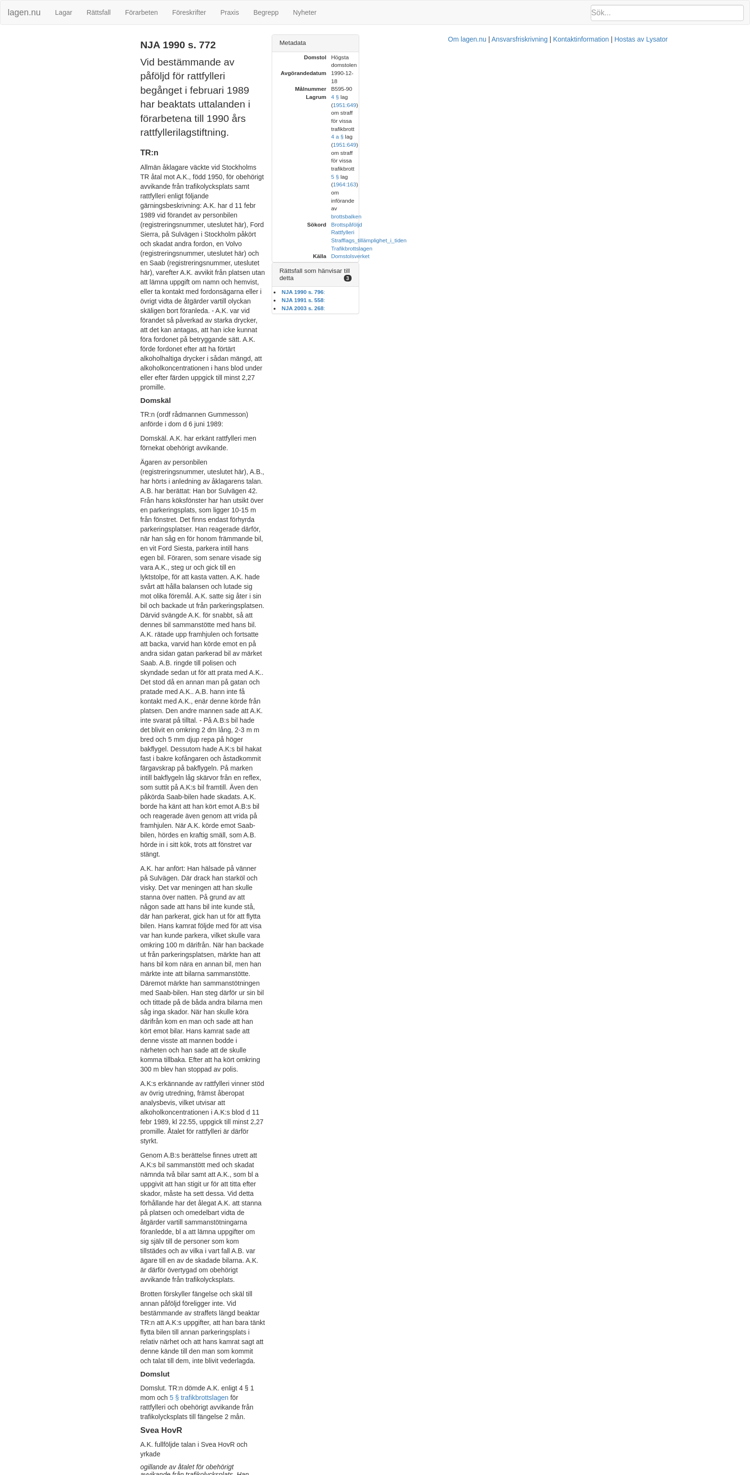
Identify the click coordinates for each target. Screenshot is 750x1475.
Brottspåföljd (593, 105)
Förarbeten (141, 12)
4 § (581, 81)
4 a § (584, 89)
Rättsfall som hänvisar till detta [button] (569, 151)
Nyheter (305, 12)
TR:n (13, 39)
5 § (581, 97)
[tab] (631, 43)
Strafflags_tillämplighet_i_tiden (615, 121)
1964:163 (609, 97)
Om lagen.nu (378, 1470)
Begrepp (266, 12)
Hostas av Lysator (552, 1470)
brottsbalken (681, 97)
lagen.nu (24, 12)
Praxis (230, 12)
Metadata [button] (539, 42)
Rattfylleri (589, 112)
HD (10, 60)
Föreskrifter (189, 12)
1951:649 (609, 81)
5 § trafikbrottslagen (368, 634)
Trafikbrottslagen (598, 129)
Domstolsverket (597, 136)
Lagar (63, 12)
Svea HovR (22, 50)
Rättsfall (99, 12)
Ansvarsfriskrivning (430, 1470)
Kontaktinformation (492, 1470)
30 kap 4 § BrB (320, 1046)
